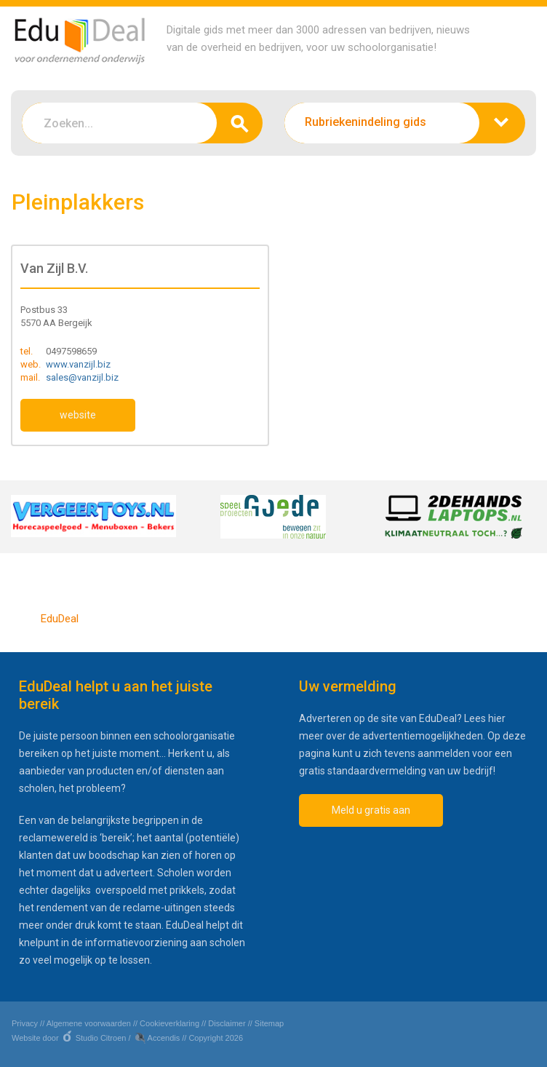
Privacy (25, 1023)
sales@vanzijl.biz (82, 377)
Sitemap (269, 1023)
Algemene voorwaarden (89, 1023)
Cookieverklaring (169, 1023)
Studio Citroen (101, 1038)
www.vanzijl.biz (78, 364)
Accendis (164, 1038)
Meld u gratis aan (371, 810)
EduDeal (60, 618)
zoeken (240, 123)
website (78, 415)
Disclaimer (226, 1023)
